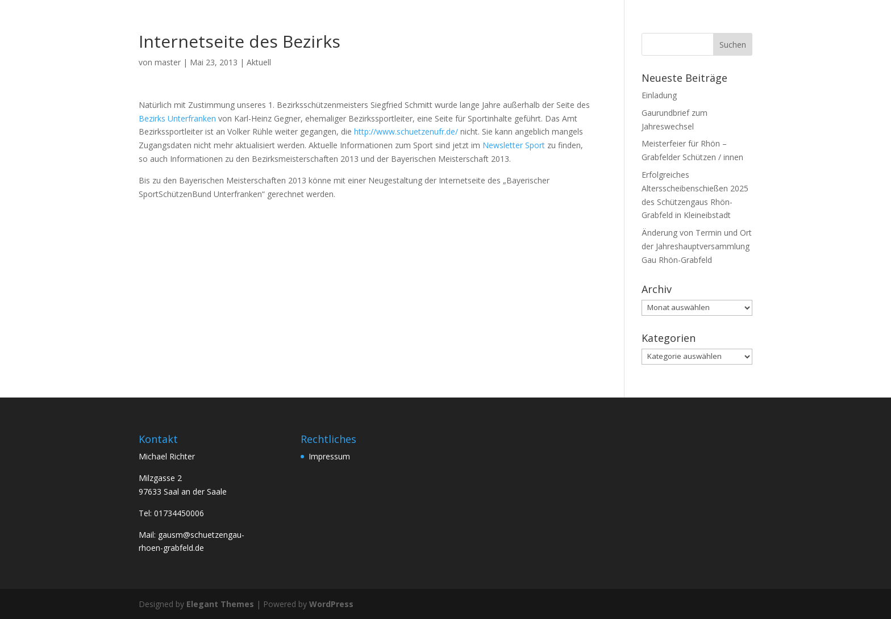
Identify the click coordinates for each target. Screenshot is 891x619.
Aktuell (259, 62)
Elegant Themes (220, 604)
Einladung (659, 95)
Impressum (329, 456)
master (168, 62)
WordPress (331, 604)
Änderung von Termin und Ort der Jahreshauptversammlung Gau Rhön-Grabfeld (697, 246)
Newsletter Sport (513, 145)
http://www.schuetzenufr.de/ (406, 131)
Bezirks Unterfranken (178, 118)
